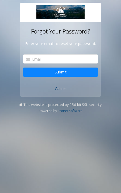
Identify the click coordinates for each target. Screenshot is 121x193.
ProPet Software (70, 111)
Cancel (60, 88)
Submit (61, 72)
